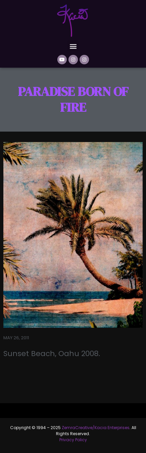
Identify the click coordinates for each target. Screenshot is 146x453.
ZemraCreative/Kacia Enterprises (95, 427)
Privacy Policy (73, 440)
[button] (73, 45)
